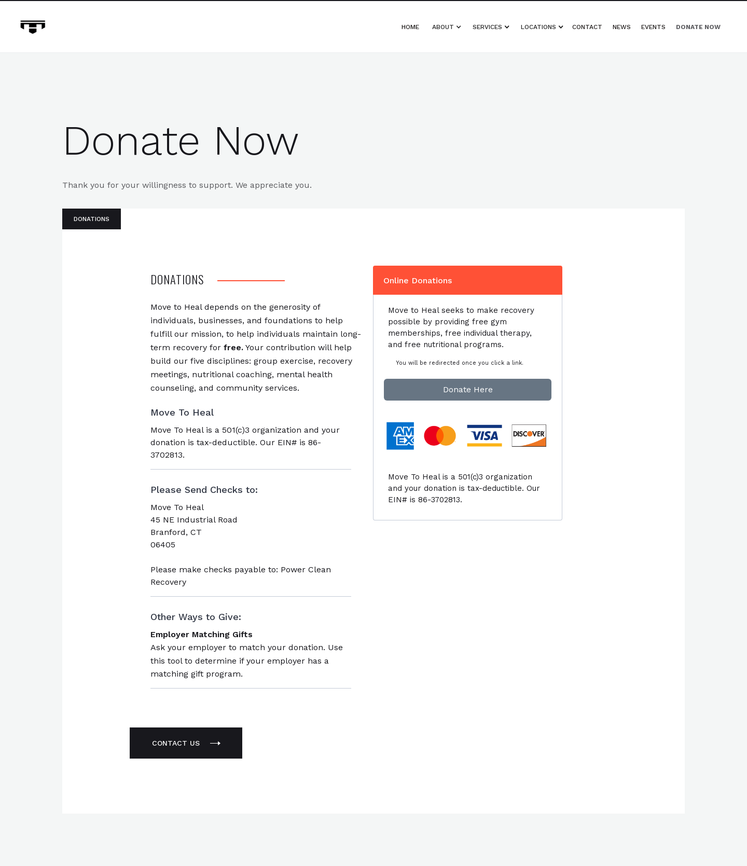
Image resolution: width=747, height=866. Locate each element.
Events (653, 27)
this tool (166, 661)
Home (410, 27)
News (622, 27)
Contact (587, 27)
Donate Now (698, 27)
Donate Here (468, 389)
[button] (448, 27)
